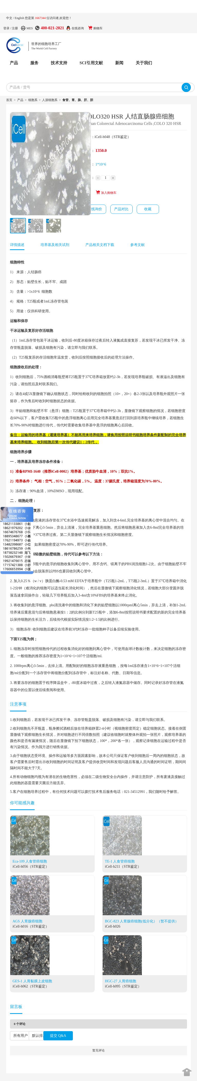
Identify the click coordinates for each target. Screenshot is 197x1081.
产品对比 (121, 209)
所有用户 (20, 1036)
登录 (6, 28)
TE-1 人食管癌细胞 (120, 861)
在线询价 (95, 209)
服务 (34, 63)
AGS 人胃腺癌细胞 (27, 921)
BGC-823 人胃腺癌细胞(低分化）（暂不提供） (142, 921)
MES (29, 28)
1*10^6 (100, 164)
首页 (9, 100)
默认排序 (39, 1036)
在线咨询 (78, 28)
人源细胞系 (49, 100)
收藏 (147, 209)
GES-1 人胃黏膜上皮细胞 (32, 981)
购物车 (98, 28)
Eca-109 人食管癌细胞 (30, 861)
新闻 (119, 63)
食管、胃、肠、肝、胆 (77, 100)
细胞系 (32, 100)
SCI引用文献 (91, 63)
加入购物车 (105, 193)
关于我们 (144, 63)
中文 (9, 18)
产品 (14, 63)
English (20, 18)
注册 (15, 28)
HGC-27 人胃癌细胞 (120, 981)
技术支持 (59, 63)
